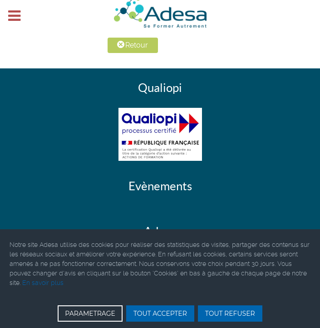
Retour (132, 45)
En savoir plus (43, 282)
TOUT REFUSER (230, 313)
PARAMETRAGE (90, 313)
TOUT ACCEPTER (160, 313)
